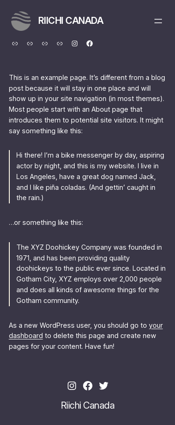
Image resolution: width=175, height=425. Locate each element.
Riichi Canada (71, 20)
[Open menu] (158, 21)
